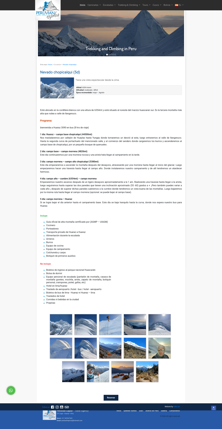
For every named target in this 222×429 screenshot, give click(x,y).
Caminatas (93, 5)
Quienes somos (130, 411)
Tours (145, 5)
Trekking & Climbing (128, 5)
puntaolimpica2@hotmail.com (71, 420)
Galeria (164, 411)
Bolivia (167, 5)
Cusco (156, 5)
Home (50, 64)
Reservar (111, 398)
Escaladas (108, 5)
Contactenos (174, 411)
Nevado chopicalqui (69, 64)
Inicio (83, 4)
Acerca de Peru (152, 411)
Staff (141, 411)
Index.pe (176, 407)
